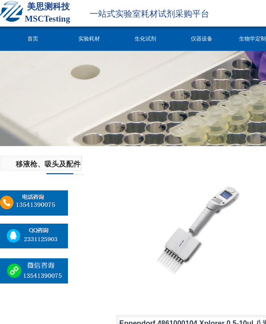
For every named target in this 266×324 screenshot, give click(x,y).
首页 (32, 39)
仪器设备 (201, 39)
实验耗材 (89, 39)
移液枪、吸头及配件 (48, 164)
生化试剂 (145, 39)
